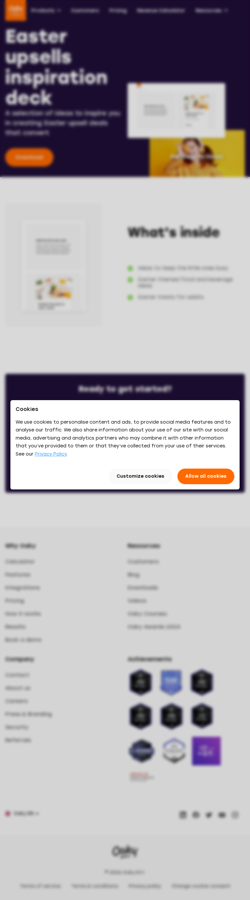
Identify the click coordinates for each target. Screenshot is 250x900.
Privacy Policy (51, 454)
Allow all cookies (206, 476)
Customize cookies (140, 476)
